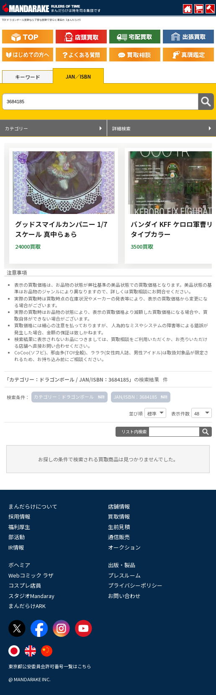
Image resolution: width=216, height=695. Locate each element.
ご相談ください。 (87, 359)
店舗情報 (119, 506)
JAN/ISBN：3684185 (135, 396)
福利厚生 (19, 527)
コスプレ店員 (24, 585)
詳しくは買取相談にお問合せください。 (152, 291)
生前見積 (119, 527)
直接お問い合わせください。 (63, 345)
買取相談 (120, 339)
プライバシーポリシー (135, 585)
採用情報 (19, 516)
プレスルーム (124, 575)
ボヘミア (19, 565)
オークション (124, 547)
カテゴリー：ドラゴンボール (64, 396)
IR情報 (16, 547)
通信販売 (119, 537)
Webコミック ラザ (31, 575)
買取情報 (119, 516)
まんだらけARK (27, 606)
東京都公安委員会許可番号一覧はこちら (49, 666)
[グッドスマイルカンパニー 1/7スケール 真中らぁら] (63, 206)
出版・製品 (121, 565)
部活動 (16, 537)
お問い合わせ (124, 596)
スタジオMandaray (31, 596)
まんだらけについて (32, 506)
